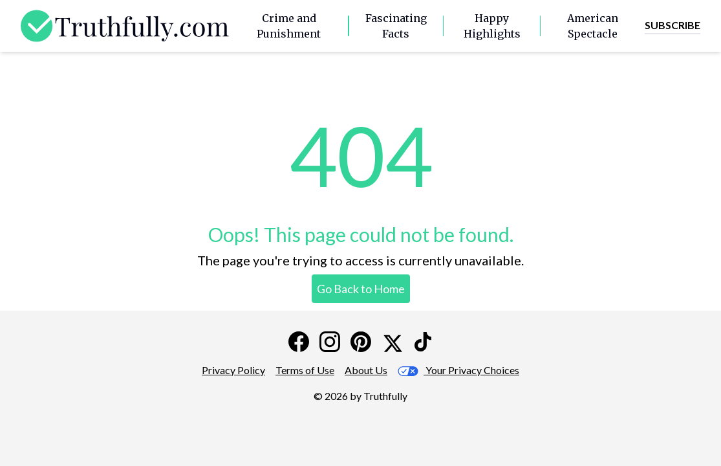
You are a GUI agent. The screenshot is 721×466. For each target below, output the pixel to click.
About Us (366, 370)
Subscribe (672, 25)
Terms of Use (304, 370)
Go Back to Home (361, 289)
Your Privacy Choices (458, 370)
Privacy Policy (233, 370)
